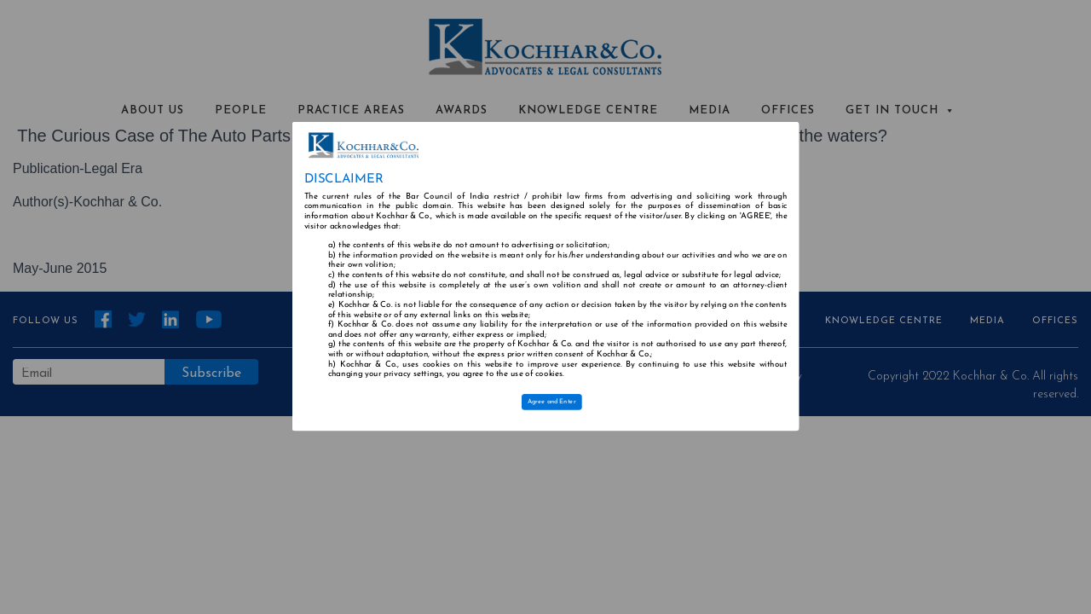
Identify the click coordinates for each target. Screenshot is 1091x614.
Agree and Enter (552, 401)
